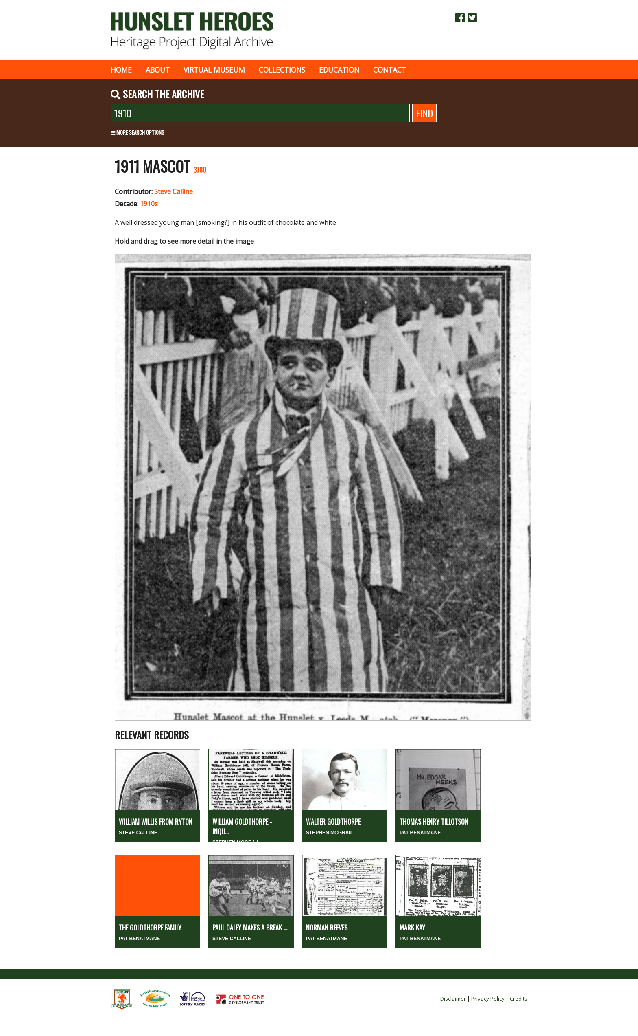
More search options (137, 132)
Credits (518, 998)
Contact (389, 70)
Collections (282, 70)
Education (339, 70)
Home (121, 70)
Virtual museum (214, 70)
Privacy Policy (488, 998)
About (158, 70)
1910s (149, 203)
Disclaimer (453, 998)
